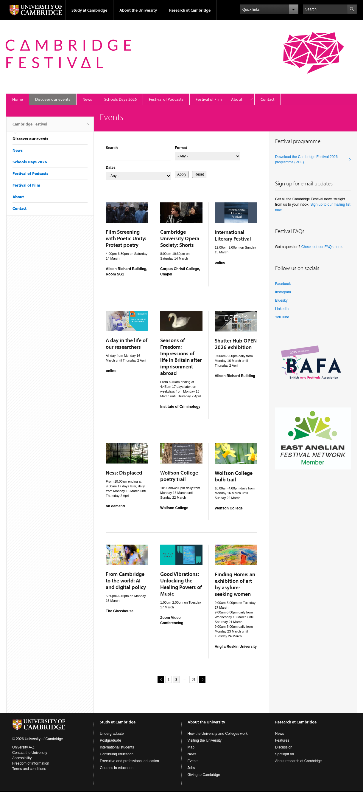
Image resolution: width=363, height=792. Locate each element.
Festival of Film (209, 99)
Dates (111, 167)
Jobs (191, 768)
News (87, 99)
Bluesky (281, 300)
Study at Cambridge (89, 10)
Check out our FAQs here (321, 247)
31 (193, 679)
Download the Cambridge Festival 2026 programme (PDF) (306, 159)
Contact (268, 99)
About (236, 99)
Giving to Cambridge (204, 775)
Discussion (283, 747)
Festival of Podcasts (166, 99)
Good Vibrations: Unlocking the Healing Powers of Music (181, 584)
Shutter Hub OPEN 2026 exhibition (236, 344)
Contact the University (29, 753)
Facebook (283, 284)
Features (282, 740)
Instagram (283, 292)
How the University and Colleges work (218, 733)
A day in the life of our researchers (126, 343)
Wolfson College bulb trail (234, 476)
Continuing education (116, 754)
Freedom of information (30, 763)
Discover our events (52, 99)
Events (193, 761)
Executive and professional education (129, 761)
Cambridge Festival (30, 126)
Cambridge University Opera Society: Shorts (179, 238)
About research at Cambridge (298, 761)
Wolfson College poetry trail (179, 476)
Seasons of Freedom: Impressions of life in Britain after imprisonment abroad (181, 356)
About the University (138, 10)
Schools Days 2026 (120, 99)
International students (117, 747)
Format (181, 148)
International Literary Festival (233, 235)
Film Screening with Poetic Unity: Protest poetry (126, 238)
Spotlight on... (286, 754)
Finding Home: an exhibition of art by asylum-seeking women (235, 584)
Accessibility (22, 758)
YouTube (282, 317)
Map (191, 747)
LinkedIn (282, 309)
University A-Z (23, 747)
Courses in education (116, 768)
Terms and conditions (29, 769)
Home (17, 99)
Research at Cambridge (190, 10)
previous (160, 679)
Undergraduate (112, 733)
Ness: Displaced (124, 472)
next (201, 679)
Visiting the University (205, 740)
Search (112, 148)
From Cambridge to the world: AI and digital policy (126, 580)
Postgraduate (110, 740)
